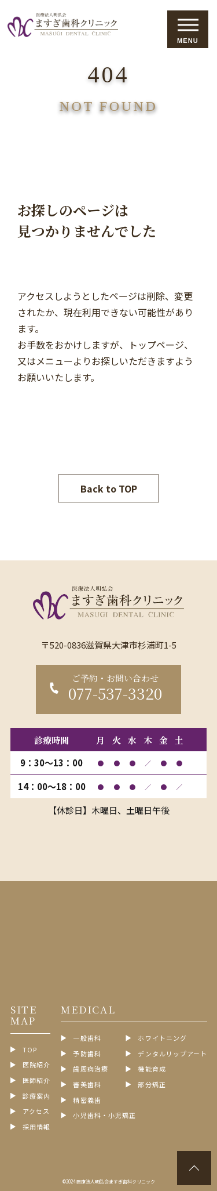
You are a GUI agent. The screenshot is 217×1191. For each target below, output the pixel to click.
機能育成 (151, 1069)
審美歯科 (87, 1084)
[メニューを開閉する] (187, 29)
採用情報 (36, 1127)
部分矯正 (151, 1084)
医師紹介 (36, 1080)
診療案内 (36, 1096)
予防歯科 (87, 1054)
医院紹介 (36, 1065)
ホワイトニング (162, 1038)
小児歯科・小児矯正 (104, 1115)
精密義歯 (87, 1100)
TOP (30, 1050)
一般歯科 (87, 1038)
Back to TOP (108, 488)
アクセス (36, 1111)
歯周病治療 (90, 1069)
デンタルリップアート (172, 1054)
